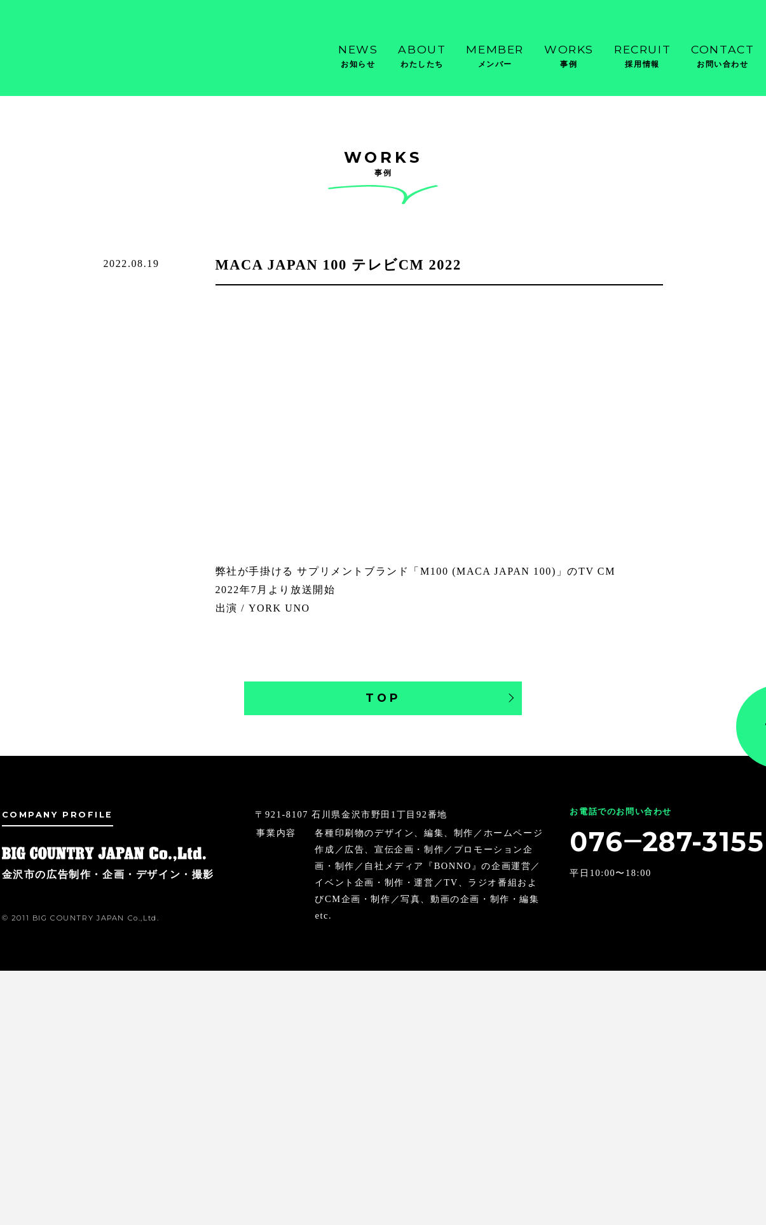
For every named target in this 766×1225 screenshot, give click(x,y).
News (358, 57)
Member (495, 57)
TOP (383, 698)
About (422, 57)
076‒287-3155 (665, 842)
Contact (722, 57)
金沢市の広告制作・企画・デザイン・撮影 (65, 50)
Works (569, 57)
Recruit (642, 57)
